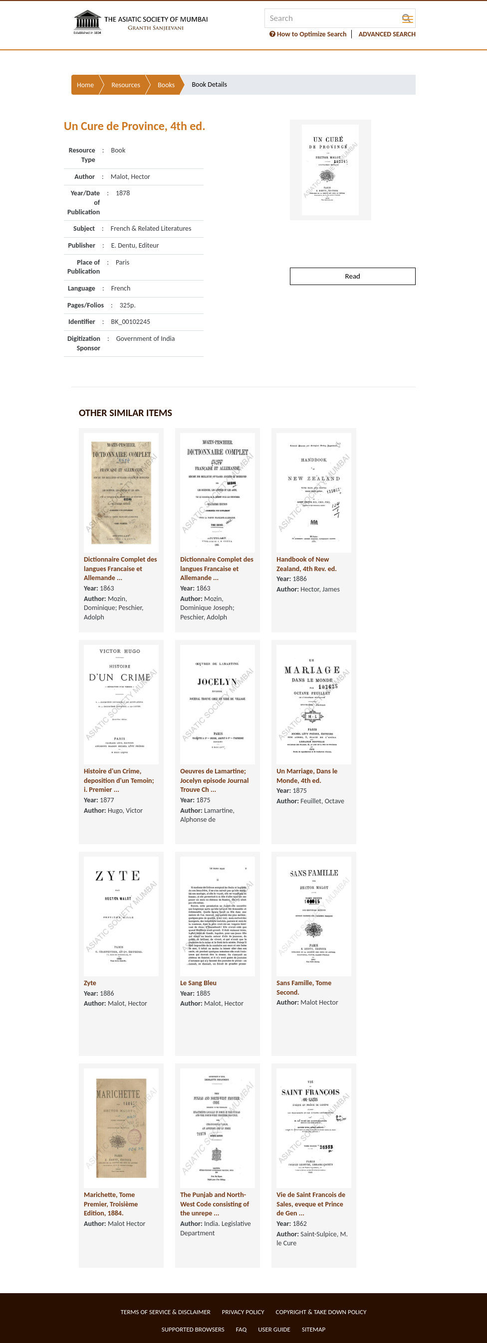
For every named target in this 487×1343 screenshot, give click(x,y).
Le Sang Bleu (198, 983)
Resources (125, 85)
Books (166, 85)
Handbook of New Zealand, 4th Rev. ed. (306, 564)
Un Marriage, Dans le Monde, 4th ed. (306, 776)
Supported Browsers (193, 1329)
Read (352, 276)
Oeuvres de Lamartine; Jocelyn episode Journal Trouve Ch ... (214, 780)
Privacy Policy (243, 1312)
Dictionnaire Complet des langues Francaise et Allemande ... (120, 568)
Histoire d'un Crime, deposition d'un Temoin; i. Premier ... (119, 780)
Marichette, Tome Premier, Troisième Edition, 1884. (111, 1204)
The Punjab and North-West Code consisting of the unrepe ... (214, 1204)
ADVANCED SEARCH (387, 34)
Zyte (90, 983)
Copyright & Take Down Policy (321, 1312)
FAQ (241, 1329)
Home (85, 85)
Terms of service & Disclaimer (166, 1312)
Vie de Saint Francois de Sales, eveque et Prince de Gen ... (310, 1204)
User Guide (274, 1329)
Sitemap (313, 1329)
